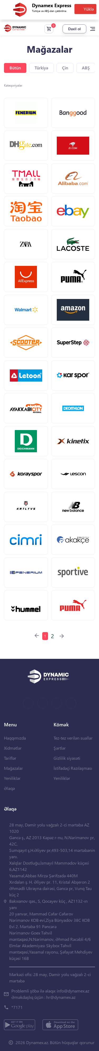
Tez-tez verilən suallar (73, 738)
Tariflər (10, 758)
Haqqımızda (15, 738)
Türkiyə (41, 67)
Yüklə (89, 9)
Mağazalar (13, 768)
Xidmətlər (13, 748)
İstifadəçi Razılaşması (73, 768)
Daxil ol (74, 28)
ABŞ (86, 67)
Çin (65, 67)
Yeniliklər (12, 778)
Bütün (15, 67)
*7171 (17, 1007)
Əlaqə (9, 788)
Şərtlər (60, 748)
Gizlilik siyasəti (67, 758)
